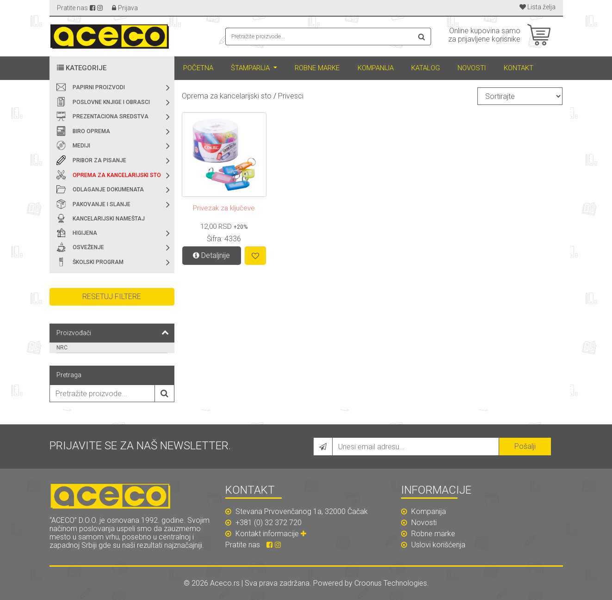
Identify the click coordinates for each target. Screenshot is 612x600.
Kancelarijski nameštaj (109, 218)
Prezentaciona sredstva (110, 116)
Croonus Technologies (390, 583)
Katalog (425, 68)
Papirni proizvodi (99, 87)
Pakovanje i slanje (101, 204)
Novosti (471, 68)
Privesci (290, 96)
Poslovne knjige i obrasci (111, 102)
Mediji (81, 145)
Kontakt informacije (272, 533)
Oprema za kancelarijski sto (117, 175)
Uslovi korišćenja (433, 544)
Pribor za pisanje (99, 160)
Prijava (128, 8)
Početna (198, 68)
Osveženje (88, 247)
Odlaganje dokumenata (108, 189)
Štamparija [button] (251, 68)
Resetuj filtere (111, 296)
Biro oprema (91, 131)
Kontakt (518, 68)
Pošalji (525, 446)
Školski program (98, 262)
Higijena (85, 233)
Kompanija (376, 68)
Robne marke (317, 68)
